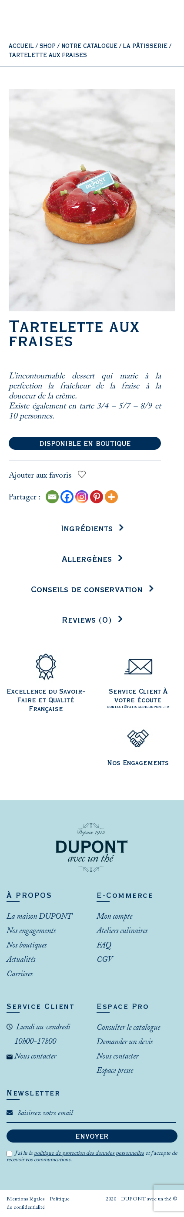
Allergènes (87, 559)
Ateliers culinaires (122, 931)
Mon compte (114, 917)
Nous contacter (34, 1057)
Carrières (20, 974)
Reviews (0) (87, 620)
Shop (48, 46)
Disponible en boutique (85, 443)
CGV (104, 960)
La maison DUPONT (39, 917)
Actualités (21, 960)
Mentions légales (26, 1199)
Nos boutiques (27, 946)
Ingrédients (87, 528)
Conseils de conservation (87, 589)
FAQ (104, 946)
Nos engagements (31, 931)
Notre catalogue (89, 46)
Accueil (21, 46)
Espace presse (115, 1071)
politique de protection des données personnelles (89, 1153)
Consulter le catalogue (128, 1028)
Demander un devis (125, 1042)
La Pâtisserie (145, 46)
